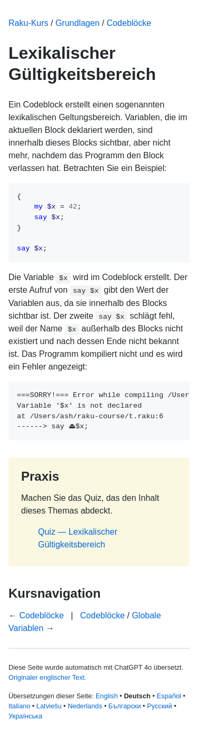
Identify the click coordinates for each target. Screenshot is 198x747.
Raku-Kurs (28, 23)
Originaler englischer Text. (47, 677)
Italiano (19, 706)
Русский (159, 706)
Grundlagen (77, 23)
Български (124, 706)
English (107, 696)
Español (169, 696)
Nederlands (85, 706)
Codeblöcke (129, 23)
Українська (25, 716)
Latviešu (49, 706)
